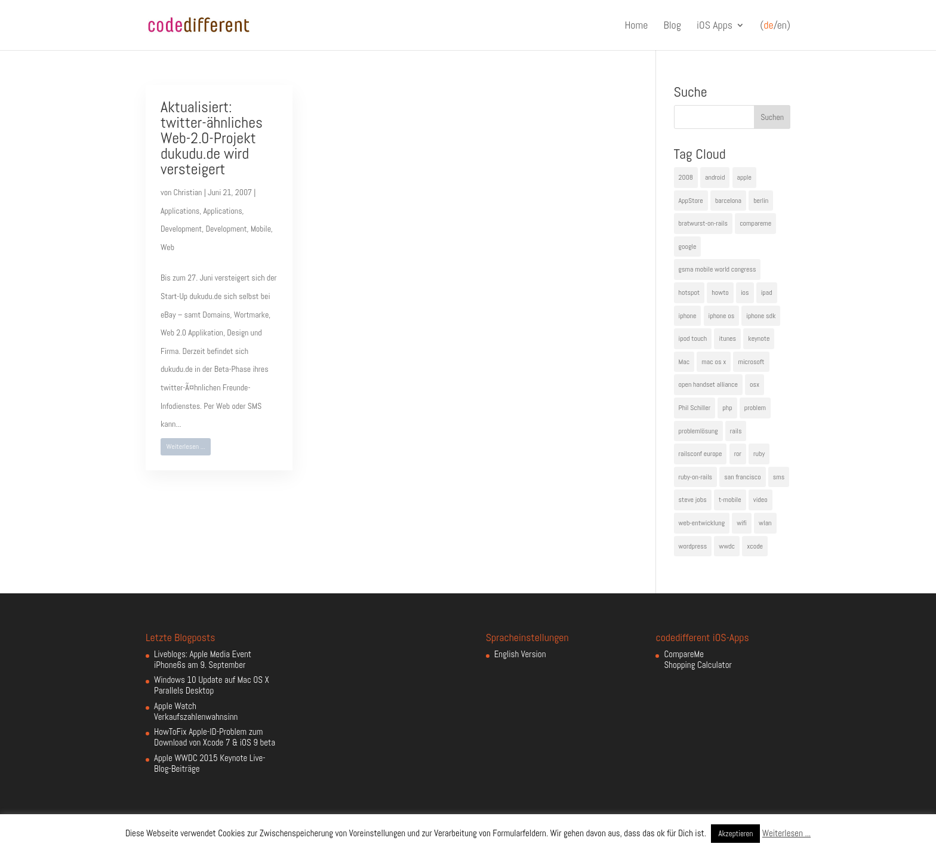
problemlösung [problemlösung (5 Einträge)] (698, 431)
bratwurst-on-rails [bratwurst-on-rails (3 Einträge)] (703, 223)
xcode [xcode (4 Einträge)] (755, 546)
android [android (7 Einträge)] (715, 177)
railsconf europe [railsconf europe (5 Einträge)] (700, 453)
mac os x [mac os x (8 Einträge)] (713, 362)
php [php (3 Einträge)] (727, 407)
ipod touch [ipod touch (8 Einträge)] (693, 338)
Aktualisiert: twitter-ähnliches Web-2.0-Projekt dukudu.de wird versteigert (212, 138)
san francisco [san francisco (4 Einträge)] (742, 477)
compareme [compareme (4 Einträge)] (755, 223)
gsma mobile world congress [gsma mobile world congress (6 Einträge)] (717, 269)
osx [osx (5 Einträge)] (754, 384)
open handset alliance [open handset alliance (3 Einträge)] (708, 384)
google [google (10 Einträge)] (688, 246)
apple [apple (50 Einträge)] (744, 177)
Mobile (261, 228)
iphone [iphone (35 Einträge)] (688, 316)
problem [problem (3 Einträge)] (755, 407)
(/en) (775, 26)
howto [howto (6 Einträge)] (720, 292)
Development (181, 228)
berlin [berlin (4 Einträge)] (760, 200)
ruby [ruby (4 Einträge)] (759, 453)
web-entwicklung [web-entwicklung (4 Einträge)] (702, 523)
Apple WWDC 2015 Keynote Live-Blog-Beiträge (210, 763)
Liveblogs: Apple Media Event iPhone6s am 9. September (202, 659)
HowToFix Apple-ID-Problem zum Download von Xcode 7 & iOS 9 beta (214, 737)
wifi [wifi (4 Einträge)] (742, 523)
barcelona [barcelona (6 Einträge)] (728, 200)
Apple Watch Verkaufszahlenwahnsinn (196, 711)
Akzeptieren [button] (735, 834)
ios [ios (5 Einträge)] (745, 292)
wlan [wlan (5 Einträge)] (765, 523)
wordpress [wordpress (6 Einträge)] (693, 546)
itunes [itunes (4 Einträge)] (727, 338)
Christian (188, 192)
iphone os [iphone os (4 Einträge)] (722, 316)
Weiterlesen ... (186, 446)
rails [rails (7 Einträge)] (736, 431)
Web (167, 247)
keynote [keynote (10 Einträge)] (758, 338)
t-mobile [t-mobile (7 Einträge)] (730, 499)
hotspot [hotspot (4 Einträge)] (689, 292)
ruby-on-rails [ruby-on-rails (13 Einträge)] (696, 477)
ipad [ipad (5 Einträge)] (766, 292)
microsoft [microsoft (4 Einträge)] (751, 362)
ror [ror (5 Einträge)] (737, 453)
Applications (180, 210)
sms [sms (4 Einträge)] (779, 477)
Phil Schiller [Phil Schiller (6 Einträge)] (695, 407)
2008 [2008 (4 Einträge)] (686, 177)
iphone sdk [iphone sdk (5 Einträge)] (760, 316)
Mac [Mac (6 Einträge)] (684, 362)
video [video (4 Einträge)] (760, 499)
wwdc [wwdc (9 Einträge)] (727, 546)
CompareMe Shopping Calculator (697, 659)
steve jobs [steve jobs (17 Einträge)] (693, 499)
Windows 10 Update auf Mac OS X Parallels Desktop (211, 685)
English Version (520, 654)
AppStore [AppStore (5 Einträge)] (691, 200)
